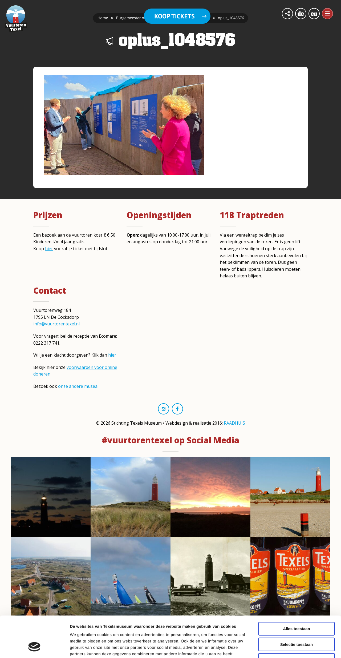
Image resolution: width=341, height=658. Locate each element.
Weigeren (296, 624)
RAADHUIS (234, 423)
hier (49, 249)
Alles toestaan (296, 593)
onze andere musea (78, 386)
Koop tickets (174, 16)
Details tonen (288, 647)
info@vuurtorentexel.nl (56, 324)
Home (103, 18)
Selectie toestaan (296, 608)
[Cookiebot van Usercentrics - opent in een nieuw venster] (34, 648)
